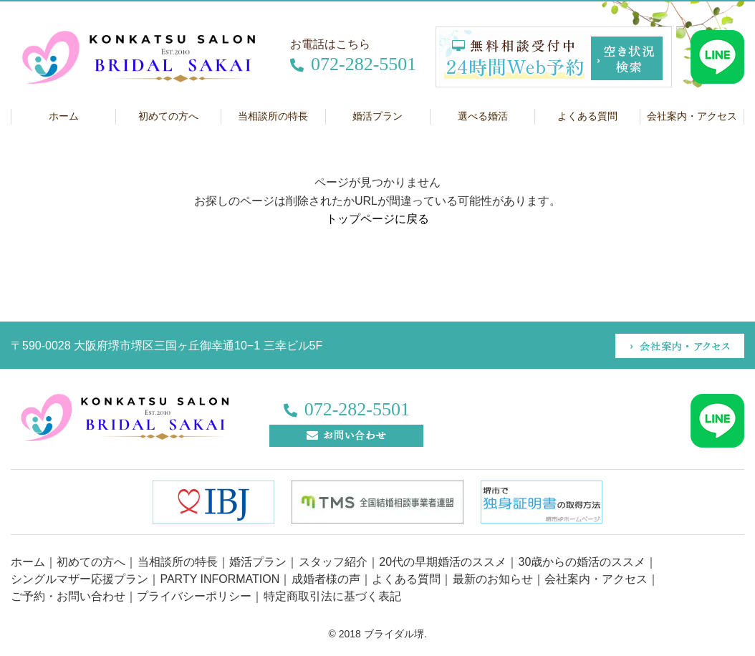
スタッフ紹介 (333, 562)
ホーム (64, 116)
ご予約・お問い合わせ (68, 596)
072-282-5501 (353, 64)
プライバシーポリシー (194, 596)
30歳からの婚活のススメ (582, 562)
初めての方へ (168, 116)
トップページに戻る (377, 219)
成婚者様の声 (326, 579)
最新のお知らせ (493, 579)
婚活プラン (377, 116)
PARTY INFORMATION (219, 579)
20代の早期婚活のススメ (442, 562)
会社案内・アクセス (596, 579)
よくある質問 (587, 116)
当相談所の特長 (273, 116)
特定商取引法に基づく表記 (332, 596)
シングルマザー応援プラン (79, 579)
